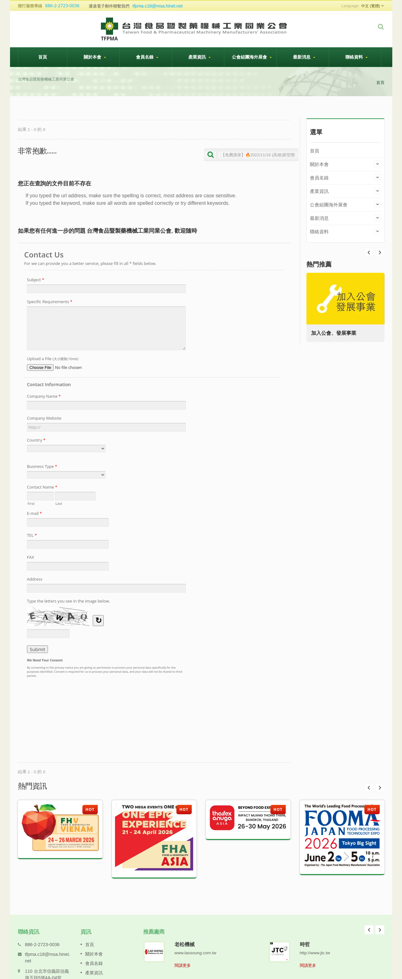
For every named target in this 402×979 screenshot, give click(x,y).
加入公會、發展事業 (335, 333)
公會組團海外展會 (251, 57)
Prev (379, 252)
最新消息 (304, 57)
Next (368, 252)
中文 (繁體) (370, 6)
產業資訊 (199, 57)
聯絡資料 (356, 57)
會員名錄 (147, 57)
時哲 (305, 934)
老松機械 (185, 934)
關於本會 (94, 57)
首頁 (42, 56)
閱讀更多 (183, 956)
